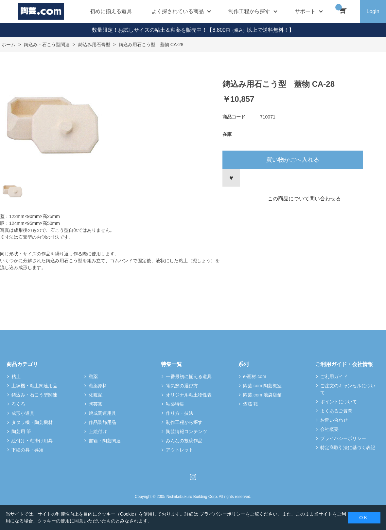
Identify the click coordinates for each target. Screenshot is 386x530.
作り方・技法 (179, 413)
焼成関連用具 (102, 413)
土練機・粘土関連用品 (34, 385)
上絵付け (98, 431)
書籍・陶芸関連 (105, 440)
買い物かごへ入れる (292, 159)
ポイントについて (338, 401)
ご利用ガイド (334, 376)
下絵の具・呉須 (27, 449)
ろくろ (18, 404)
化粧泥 (95, 394)
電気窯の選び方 (182, 385)
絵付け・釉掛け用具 (32, 440)
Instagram (193, 477)
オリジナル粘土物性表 (189, 394)
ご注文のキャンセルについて (347, 389)
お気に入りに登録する (231, 178)
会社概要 (329, 429)
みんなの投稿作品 (184, 440)
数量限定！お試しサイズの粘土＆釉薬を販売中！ (149, 30)
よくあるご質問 (336, 410)
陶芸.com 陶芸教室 (262, 385)
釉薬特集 (175, 404)
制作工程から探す (184, 422)
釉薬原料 (98, 385)
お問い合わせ (334, 420)
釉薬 (93, 376)
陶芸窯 (95, 404)
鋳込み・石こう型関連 (34, 394)
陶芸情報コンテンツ (186, 431)
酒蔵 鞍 (250, 404)
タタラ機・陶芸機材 (32, 422)
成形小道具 (22, 413)
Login (372, 11)
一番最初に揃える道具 (189, 376)
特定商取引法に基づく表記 (347, 447)
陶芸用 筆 (21, 431)
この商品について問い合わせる (304, 198)
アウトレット (179, 449)
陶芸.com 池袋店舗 (262, 394)
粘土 (16, 376)
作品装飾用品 (102, 422)
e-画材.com (254, 376)
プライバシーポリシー (343, 438)
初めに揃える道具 (111, 11)
